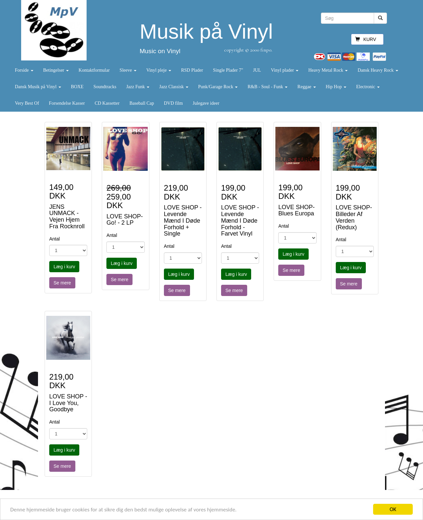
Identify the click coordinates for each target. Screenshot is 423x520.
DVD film (173, 103)
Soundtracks (105, 86)
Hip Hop (336, 86)
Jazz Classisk (173, 86)
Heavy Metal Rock (328, 70)
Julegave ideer (206, 103)
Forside (24, 70)
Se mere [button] (62, 282)
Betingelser (56, 70)
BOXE (77, 86)
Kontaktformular (94, 70)
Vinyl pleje (158, 70)
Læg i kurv (64, 266)
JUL (257, 70)
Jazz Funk (137, 86)
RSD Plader (192, 70)
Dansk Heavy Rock (378, 70)
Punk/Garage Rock (218, 86)
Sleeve (128, 70)
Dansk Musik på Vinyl (38, 86)
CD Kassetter (107, 103)
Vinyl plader (284, 70)
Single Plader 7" (228, 70)
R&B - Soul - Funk (268, 86)
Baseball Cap (142, 103)
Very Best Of (27, 103)
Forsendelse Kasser (67, 103)
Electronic (368, 86)
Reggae (306, 86)
